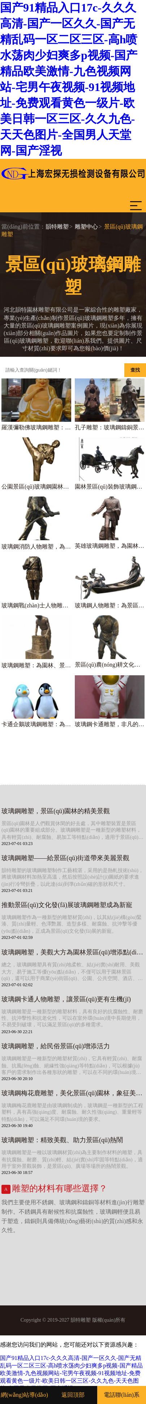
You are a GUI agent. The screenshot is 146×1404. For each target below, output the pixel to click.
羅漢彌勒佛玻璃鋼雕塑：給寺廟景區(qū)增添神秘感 (36, 427)
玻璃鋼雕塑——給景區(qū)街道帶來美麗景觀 (65, 858)
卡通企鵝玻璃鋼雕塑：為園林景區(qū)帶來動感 (36, 724)
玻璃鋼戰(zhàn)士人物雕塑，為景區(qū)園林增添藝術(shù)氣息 (36, 605)
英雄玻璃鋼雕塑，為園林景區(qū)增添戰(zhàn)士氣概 (110, 546)
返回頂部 (73, 1395)
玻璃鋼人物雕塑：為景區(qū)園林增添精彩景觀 (110, 605)
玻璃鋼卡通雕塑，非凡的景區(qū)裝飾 (110, 724)
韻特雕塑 (57, 227)
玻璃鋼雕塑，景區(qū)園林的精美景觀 (55, 811)
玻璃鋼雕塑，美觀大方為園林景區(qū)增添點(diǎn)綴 (73, 952)
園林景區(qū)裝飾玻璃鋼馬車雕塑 (110, 487)
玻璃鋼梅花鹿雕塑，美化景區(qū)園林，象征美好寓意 (73, 1093)
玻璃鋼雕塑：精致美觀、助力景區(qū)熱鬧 (62, 1140)
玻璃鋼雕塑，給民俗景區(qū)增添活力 (55, 1046)
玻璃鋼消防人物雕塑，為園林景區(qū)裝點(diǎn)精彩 (36, 546)
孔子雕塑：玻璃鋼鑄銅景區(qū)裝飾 (110, 427)
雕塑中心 (86, 227)
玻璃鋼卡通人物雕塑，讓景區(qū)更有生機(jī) (66, 999)
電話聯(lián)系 (121, 1395)
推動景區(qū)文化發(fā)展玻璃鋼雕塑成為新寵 (66, 905)
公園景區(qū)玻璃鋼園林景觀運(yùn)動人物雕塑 (36, 487)
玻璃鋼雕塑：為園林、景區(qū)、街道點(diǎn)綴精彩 (36, 665)
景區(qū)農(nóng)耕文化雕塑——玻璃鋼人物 (110, 665)
